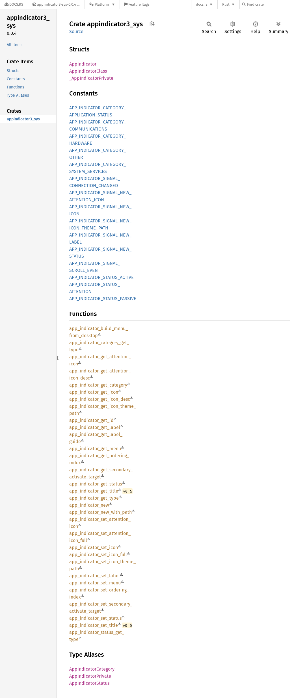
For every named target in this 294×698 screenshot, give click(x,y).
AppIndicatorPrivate (90, 676)
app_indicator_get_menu (95, 448)
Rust (226, 4)
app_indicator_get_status (95, 484)
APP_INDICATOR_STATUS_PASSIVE (102, 298)
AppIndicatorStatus (89, 683)
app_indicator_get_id (91, 420)
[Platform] (102, 4)
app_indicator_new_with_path (100, 512)
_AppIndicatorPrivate (91, 78)
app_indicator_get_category (98, 385)
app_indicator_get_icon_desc (99, 399)
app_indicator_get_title (93, 491)
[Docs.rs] (14, 4)
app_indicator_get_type (94, 498)
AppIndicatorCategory (91, 669)
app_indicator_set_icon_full (98, 554)
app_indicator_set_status (95, 618)
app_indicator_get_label (94, 427)
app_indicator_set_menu (95, 583)
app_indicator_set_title (93, 625)
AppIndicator (82, 64)
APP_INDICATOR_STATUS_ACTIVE (101, 277)
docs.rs (201, 4)
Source (76, 31)
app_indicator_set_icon (93, 547)
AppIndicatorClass (88, 71)
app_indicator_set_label (94, 575)
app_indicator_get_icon (93, 392)
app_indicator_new (89, 505)
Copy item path (152, 24)
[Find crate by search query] (270, 4)
